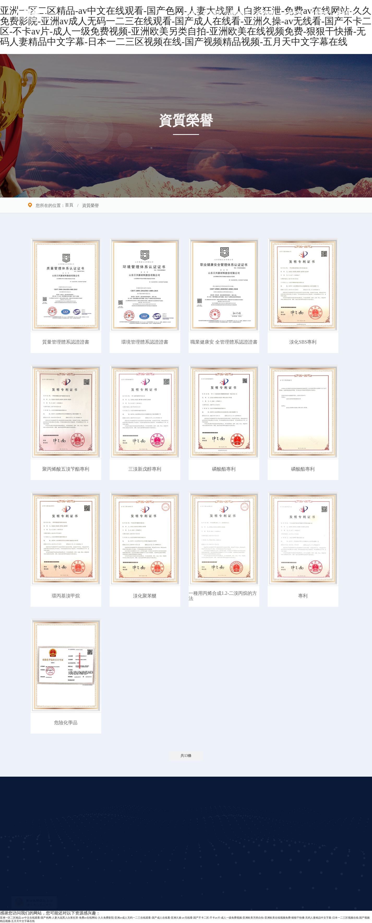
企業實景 (292, 13)
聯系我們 (345, 13)
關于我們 (212, 13)
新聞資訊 (265, 13)
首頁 (190, 13)
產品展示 (239, 13)
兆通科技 (352, 902)
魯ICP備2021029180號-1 (301, 902)
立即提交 (276, 872)
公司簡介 (123, 806)
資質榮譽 (319, 13)
